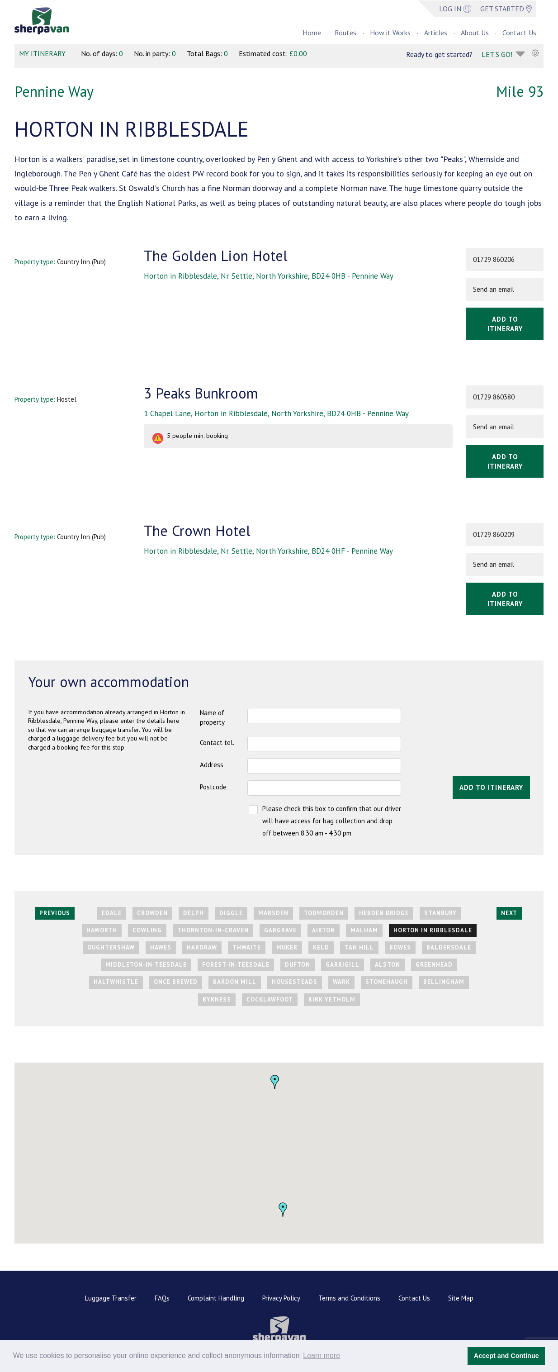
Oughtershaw (111, 947)
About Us (475, 32)
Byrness (217, 999)
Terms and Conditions (349, 1298)
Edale (112, 913)
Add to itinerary (505, 324)
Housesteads (294, 982)
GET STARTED (506, 8)
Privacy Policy (281, 1298)
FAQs (162, 1298)
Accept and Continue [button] (506, 1355)
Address (211, 764)
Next (509, 913)
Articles (435, 32)
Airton (323, 930)
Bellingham (443, 982)
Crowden (152, 913)
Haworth (101, 930)
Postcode (213, 787)
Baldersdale (448, 947)
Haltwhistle (116, 982)
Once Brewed (176, 982)
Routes (345, 32)
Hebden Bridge (384, 913)
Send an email (493, 289)
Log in (455, 8)
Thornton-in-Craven (213, 930)
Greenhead (434, 964)
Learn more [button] (321, 1355)
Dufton (297, 964)
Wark (341, 982)
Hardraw (202, 947)
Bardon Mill (234, 982)
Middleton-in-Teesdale (146, 964)
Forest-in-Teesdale (236, 964)
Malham (364, 930)
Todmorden (324, 913)
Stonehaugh (386, 982)
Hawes (160, 947)
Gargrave (280, 930)
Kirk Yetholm (331, 999)
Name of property (212, 717)
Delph (193, 913)
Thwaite (246, 947)
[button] (283, 1209)
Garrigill (342, 964)
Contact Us (519, 32)
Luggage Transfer (111, 1298)
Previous (54, 913)
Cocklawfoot (269, 999)
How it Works (390, 32)
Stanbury (440, 913)
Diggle (231, 913)
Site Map (460, 1298)
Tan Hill (359, 947)
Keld (321, 947)
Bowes (400, 947)
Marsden (273, 913)
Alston (387, 964)
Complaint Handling (216, 1298)
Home (312, 32)
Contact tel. (217, 742)
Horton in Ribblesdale (432, 930)
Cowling (147, 930)
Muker (287, 947)
